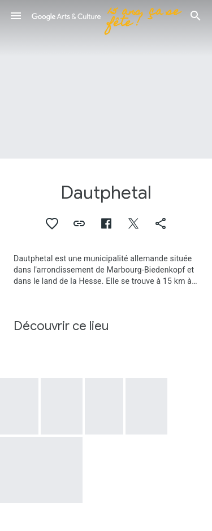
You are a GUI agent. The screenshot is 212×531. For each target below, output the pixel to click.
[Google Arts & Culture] (106, 16)
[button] (15, 15)
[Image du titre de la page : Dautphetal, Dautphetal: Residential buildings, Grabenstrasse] (106, 79)
